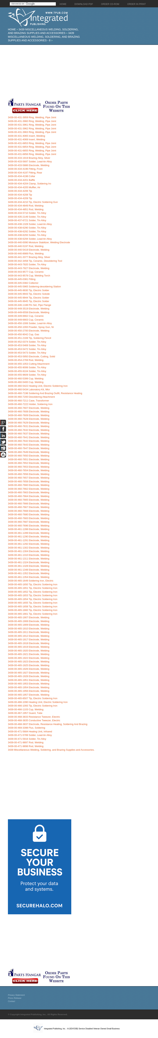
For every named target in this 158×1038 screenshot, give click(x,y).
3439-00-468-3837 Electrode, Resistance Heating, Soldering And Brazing (47, 724)
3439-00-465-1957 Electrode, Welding (28, 694)
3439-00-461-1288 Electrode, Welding (28, 529)
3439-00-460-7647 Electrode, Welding (28, 448)
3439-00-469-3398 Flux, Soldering (26, 727)
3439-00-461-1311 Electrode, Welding (28, 558)
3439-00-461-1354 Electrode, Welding (28, 577)
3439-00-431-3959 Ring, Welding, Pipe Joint (32, 117)
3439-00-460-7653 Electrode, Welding (28, 466)
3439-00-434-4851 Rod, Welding (25, 209)
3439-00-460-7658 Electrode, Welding (28, 481)
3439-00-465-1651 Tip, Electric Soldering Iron (32, 588)
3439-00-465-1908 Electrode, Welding (28, 621)
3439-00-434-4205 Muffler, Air (24, 187)
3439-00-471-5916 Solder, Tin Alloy (27, 738)
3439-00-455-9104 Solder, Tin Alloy (27, 371)
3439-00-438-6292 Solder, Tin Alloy (27, 231)
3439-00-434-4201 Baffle (21, 180)
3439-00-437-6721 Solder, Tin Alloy (27, 220)
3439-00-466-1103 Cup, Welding (25, 709)
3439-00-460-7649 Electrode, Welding (28, 452)
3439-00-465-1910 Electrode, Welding (28, 628)
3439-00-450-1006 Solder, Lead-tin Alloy (30, 323)
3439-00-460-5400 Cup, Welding (25, 382)
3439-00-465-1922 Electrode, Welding (28, 658)
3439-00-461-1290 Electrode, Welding (28, 536)
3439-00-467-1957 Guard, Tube (25, 713)
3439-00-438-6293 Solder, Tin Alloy (27, 235)
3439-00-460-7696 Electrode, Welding (28, 525)
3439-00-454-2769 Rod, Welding (25, 360)
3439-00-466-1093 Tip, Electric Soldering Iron (32, 705)
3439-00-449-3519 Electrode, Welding (28, 308)
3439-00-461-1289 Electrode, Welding (28, 533)
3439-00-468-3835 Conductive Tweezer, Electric (34, 720)
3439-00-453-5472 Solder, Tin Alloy (27, 349)
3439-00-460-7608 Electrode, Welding (28, 411)
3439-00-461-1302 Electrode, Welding (28, 547)
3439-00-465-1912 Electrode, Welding (28, 635)
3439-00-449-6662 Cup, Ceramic (26, 316)
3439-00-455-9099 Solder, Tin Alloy (27, 367)
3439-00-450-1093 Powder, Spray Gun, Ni (31, 327)
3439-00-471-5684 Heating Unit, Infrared (30, 731)
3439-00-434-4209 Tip (20, 198)
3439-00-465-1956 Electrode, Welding (28, 691)
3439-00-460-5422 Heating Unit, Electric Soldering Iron (38, 385)
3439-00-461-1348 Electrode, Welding (28, 569)
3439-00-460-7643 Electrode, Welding (28, 444)
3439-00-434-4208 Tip (20, 194)
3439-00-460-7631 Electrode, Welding (28, 426)
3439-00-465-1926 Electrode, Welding (28, 668)
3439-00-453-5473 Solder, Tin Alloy (27, 352)
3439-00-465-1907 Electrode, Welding (28, 617)
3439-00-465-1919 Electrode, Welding (28, 646)
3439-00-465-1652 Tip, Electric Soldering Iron (32, 591)
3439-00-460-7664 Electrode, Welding (28, 496)
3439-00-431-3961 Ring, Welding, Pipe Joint (32, 124)
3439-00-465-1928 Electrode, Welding (28, 676)
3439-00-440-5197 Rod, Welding (25, 246)
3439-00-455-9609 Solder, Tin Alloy (27, 374)
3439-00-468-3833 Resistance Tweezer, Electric (34, 716)
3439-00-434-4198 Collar (21, 176)
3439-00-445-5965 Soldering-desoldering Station (34, 286)
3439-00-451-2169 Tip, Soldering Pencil (29, 338)
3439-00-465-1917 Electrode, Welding (28, 639)
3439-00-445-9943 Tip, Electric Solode (29, 293)
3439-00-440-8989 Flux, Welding (26, 253)
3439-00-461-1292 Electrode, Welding (28, 543)
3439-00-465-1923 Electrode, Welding (28, 661)
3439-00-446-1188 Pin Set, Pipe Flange (29, 305)
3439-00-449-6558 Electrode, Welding (28, 312)
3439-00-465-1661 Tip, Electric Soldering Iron (32, 613)
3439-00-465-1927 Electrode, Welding (28, 672)
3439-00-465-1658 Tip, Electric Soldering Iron (32, 606)
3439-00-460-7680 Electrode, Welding (28, 514)
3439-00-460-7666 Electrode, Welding (28, 503)
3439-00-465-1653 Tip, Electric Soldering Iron (32, 595)
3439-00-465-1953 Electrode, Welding (28, 683)
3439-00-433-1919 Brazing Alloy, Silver (29, 158)
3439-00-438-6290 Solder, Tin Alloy (27, 227)
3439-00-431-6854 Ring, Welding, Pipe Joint (32, 146)
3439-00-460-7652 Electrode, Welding (28, 463)
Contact (11, 1001)
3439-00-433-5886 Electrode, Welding (28, 165)
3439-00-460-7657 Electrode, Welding (28, 477)
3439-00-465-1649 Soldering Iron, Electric (30, 580)
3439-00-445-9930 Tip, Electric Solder (28, 290)
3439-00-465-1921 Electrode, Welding (28, 654)
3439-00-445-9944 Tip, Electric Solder (28, 297)
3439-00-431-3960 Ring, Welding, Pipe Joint (32, 121)
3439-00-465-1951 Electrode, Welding (28, 680)
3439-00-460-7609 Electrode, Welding (28, 415)
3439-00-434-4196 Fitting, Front (25, 168)
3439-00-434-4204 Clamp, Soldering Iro (29, 183)
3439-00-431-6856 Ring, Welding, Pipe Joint (32, 154)
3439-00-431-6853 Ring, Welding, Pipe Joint (32, 143)
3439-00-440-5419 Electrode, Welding (28, 249)
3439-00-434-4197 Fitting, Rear (25, 172)
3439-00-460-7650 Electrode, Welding (28, 455)
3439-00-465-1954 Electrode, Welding (28, 687)
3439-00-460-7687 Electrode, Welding (28, 521)
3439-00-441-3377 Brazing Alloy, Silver (29, 257)
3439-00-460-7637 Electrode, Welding (28, 433)
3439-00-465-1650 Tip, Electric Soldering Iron (32, 584)
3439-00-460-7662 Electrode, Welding (28, 488)
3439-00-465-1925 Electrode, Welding (28, 665)
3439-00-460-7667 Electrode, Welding (28, 507)
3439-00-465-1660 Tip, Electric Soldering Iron (32, 610)
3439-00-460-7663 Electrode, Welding (28, 492)
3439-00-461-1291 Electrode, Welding (28, 540)
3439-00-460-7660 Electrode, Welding (28, 485)
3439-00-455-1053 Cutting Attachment (28, 363)
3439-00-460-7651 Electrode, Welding (28, 459)
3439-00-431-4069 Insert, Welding (26, 139)
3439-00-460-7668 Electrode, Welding (28, 510)
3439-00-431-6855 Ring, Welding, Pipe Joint (32, 150)
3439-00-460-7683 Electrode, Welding (28, 518)
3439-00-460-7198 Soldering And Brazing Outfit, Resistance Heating (45, 393)
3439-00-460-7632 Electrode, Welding (28, 430)
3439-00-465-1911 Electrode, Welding (28, 632)
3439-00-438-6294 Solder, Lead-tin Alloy (30, 238)
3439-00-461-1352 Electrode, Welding (28, 573)
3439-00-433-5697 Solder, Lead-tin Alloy (30, 161)
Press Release (14, 998)
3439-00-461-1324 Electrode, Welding (28, 562)
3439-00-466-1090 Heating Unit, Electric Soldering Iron (38, 702)
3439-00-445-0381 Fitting (21, 279)
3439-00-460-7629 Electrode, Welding (28, 422)
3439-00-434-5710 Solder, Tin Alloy (27, 213)
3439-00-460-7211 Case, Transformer (28, 400)
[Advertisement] (72, 71)
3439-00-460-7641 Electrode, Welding (28, 437)
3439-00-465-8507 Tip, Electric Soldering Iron (32, 698)
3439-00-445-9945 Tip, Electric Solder (28, 301)
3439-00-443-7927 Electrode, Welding (28, 268)
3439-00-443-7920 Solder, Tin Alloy (27, 264)
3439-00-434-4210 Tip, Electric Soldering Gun (33, 202)
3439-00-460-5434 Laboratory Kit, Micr (29, 389)
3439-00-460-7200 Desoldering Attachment (31, 396)
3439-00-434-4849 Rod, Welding (25, 205)
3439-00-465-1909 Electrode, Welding (28, 624)
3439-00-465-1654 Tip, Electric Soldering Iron (32, 599)
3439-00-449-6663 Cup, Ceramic (26, 319)
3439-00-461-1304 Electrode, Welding (28, 551)
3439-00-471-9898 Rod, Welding (25, 746)
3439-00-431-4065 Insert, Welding (26, 135)
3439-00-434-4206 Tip (20, 190)
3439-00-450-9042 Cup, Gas (23, 334)
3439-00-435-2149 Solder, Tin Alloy (27, 216)
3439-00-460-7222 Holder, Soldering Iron (30, 404)
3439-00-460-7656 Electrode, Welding (28, 474)
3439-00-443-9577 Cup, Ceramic (26, 271)
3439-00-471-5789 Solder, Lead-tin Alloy (30, 735)
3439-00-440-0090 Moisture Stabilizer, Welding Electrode (39, 242)
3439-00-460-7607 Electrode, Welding (28, 408)
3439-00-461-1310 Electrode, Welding (28, 555)
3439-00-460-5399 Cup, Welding (25, 378)
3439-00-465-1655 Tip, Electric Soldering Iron (32, 602)
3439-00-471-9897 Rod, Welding (25, 742)
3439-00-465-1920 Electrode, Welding (28, 650)
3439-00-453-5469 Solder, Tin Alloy (27, 345)
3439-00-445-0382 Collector (23, 283)
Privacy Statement (16, 995)
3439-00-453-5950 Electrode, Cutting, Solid (31, 356)
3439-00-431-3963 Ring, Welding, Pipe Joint (32, 132)
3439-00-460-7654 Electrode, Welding (28, 470)
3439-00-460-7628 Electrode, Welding (28, 418)
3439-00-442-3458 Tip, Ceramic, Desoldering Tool (35, 260)
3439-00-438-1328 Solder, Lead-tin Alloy (30, 224)
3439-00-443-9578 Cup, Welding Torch (29, 275)
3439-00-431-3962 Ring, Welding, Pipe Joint (32, 128)
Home (12, 29)
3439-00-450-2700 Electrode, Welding (28, 330)
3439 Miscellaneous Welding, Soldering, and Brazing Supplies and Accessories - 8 (44, 36)
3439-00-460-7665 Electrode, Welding (28, 499)
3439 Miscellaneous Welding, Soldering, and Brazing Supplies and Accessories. (51, 749)
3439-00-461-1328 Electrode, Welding (28, 566)
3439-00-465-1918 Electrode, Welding (28, 643)
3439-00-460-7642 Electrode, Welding (28, 441)
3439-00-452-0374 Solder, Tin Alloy (27, 341)
